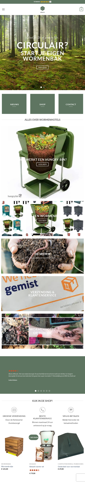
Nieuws (14, 104)
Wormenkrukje (7, 466)
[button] (3, 9)
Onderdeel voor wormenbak (69, 466)
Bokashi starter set (37, 466)
